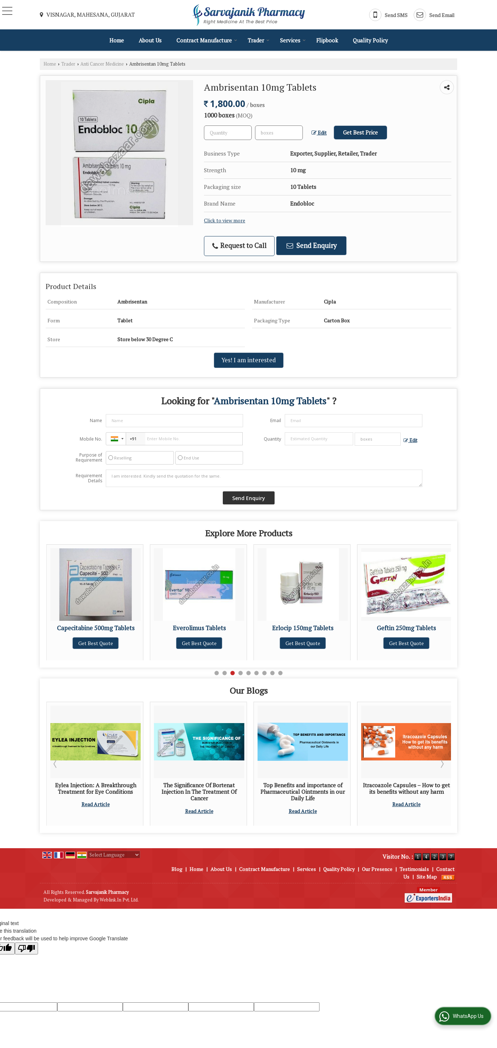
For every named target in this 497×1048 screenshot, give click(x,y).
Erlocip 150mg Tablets (406, 628)
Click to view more (224, 220)
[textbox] (279, 132)
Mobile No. (91, 439)
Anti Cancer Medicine (102, 64)
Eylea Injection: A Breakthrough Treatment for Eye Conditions (199, 788)
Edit (319, 132)
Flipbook (327, 40)
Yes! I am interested (248, 360)
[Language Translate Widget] (114, 855)
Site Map (427, 876)
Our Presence (377, 869)
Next (441, 764)
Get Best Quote (95, 650)
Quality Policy (370, 40)
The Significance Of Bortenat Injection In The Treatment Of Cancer (302, 791)
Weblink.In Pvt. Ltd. (119, 900)
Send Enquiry (312, 245)
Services (293, 40)
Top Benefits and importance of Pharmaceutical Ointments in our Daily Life (406, 791)
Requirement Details (89, 478)
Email (275, 420)
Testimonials (414, 869)
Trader (259, 40)
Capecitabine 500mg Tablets (199, 628)
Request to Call (239, 245)
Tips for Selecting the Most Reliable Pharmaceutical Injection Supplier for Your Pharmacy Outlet (95, 795)
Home (116, 40)
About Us (150, 40)
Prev (56, 764)
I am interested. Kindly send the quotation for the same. (264, 478)
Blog (176, 869)
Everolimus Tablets (302, 628)
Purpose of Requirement (89, 458)
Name (96, 420)
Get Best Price (360, 132)
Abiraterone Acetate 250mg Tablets (96, 631)
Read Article (96, 817)
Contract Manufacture (206, 40)
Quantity (272, 439)
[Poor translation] (26, 948)
